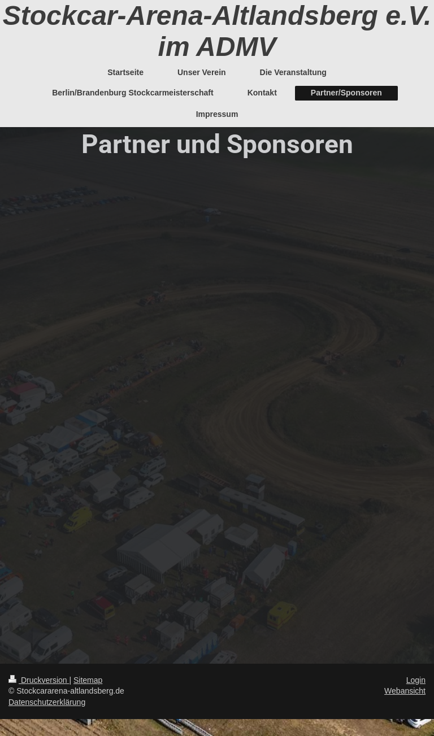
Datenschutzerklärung (46, 702)
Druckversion (38, 680)
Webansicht (405, 690)
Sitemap (87, 680)
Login (416, 680)
